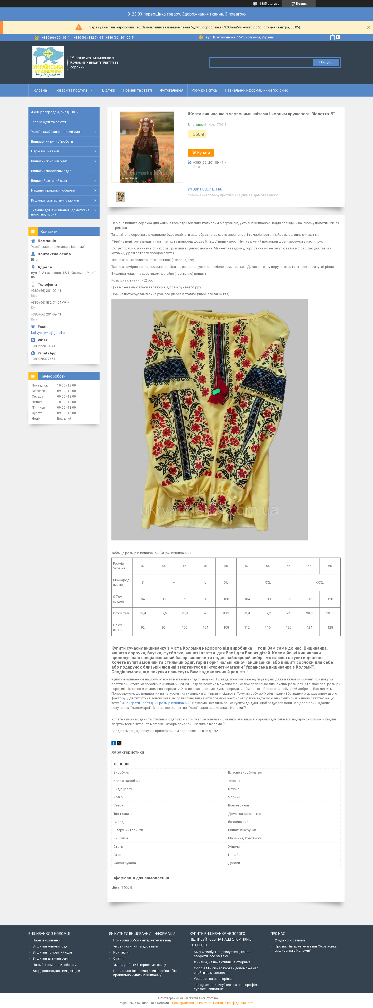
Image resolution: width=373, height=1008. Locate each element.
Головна (40, 90)
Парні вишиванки (45, 151)
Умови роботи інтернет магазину (139, 965)
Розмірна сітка (204, 90)
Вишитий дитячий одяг (49, 181)
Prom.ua (212, 998)
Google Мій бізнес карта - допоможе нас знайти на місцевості (226, 970)
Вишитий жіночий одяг (49, 161)
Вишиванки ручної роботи (52, 141)
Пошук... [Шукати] (326, 62)
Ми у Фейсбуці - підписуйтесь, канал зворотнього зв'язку (222, 954)
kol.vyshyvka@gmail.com (50, 333)
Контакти (121, 952)
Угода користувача (290, 940)
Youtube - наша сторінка (213, 979)
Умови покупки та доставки (135, 946)
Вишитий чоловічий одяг (51, 171)
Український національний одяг (56, 132)
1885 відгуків (269, 4)
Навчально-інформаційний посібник (256, 90)
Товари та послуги (71, 90)
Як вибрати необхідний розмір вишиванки (155, 703)
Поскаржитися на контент (191, 1003)
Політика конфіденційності (233, 1003)
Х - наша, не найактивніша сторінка (222, 962)
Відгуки (108, 90)
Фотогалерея (171, 90)
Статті (118, 958)
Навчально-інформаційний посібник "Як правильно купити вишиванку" (145, 973)
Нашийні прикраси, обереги (53, 190)
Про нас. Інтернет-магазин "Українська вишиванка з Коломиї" (306, 948)
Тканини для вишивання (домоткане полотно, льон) (60, 212)
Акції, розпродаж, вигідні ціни (54, 112)
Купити (203, 152)
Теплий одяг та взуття (49, 122)
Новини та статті (137, 90)
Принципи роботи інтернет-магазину (142, 940)
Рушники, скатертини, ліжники (55, 200)
